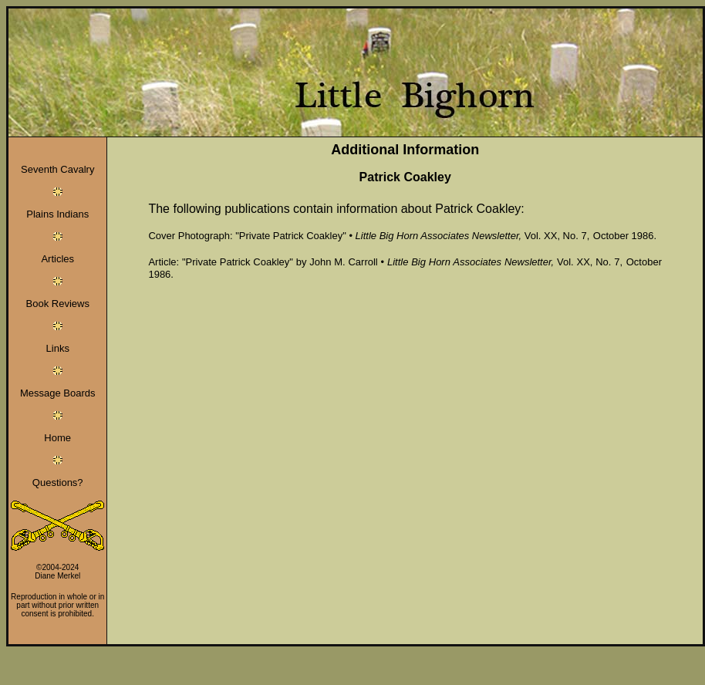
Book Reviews (57, 303)
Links (57, 348)
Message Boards (58, 393)
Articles (57, 259)
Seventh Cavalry (57, 169)
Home (57, 438)
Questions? (57, 482)
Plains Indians (57, 214)
